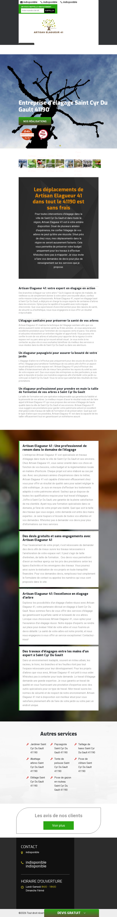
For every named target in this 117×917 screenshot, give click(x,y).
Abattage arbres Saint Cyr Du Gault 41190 (37, 765)
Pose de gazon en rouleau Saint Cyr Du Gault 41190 (62, 783)
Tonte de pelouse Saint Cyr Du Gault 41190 (61, 765)
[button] (57, 145)
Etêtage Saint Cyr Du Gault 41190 (37, 781)
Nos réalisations (35, 121)
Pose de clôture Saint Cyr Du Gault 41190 (85, 765)
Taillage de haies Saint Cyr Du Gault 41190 (86, 748)
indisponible (28, 2)
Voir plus (58, 825)
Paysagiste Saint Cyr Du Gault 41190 (61, 748)
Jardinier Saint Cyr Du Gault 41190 (38, 748)
